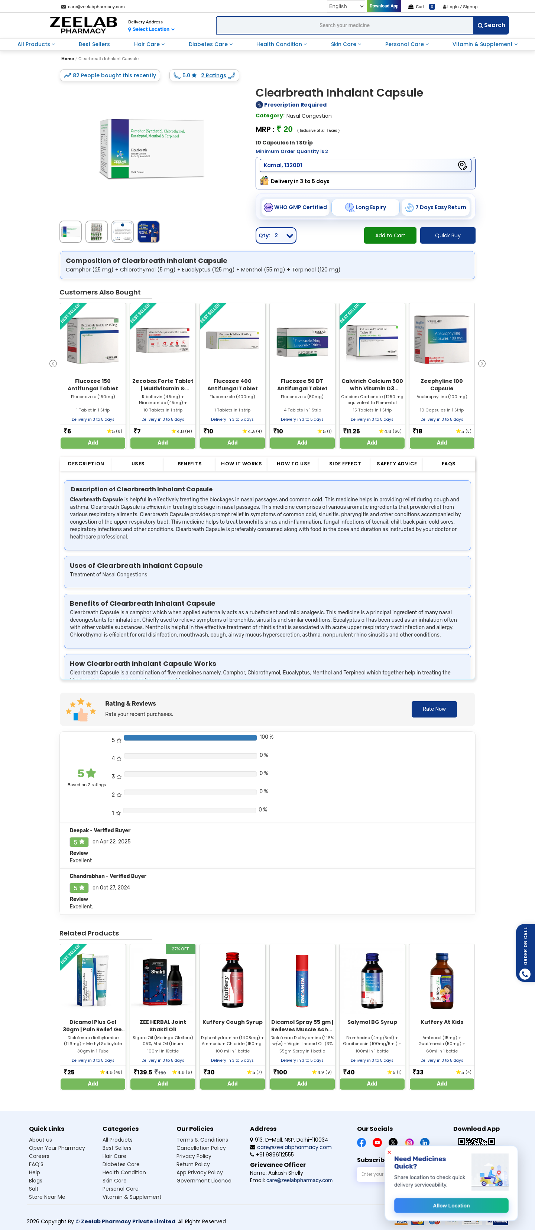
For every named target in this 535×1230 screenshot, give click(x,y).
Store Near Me (47, 1197)
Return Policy (193, 1164)
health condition (280, 44)
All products (118, 1139)
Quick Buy (448, 235)
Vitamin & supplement (132, 1197)
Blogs (35, 1180)
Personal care (121, 1188)
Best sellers (117, 1148)
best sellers (94, 44)
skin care (344, 44)
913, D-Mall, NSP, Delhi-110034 (289, 1139)
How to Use (293, 463)
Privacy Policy (193, 1156)
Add (93, 443)
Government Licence (203, 1180)
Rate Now (434, 709)
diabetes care (209, 44)
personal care (405, 44)
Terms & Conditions (202, 1139)
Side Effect (345, 463)
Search (491, 25)
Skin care (115, 1180)
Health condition (124, 1172)
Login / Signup (460, 6)
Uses (138, 463)
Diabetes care (121, 1164)
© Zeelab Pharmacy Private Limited (125, 1221)
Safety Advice (397, 463)
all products (34, 44)
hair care (147, 44)
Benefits (190, 463)
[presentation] (53, 363)
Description (86, 463)
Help (34, 1172)
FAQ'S (36, 1164)
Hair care (114, 1156)
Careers (39, 1156)
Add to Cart (390, 235)
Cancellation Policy (201, 1148)
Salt (34, 1188)
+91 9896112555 (272, 1154)
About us (40, 1139)
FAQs (449, 463)
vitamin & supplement (483, 44)
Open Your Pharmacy (57, 1148)
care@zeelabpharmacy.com (93, 6)
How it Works (241, 463)
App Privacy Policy (199, 1172)
